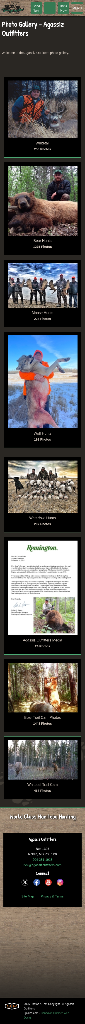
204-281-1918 (42, 859)
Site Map (27, 896)
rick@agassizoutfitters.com (42, 865)
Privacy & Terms (52, 896)
